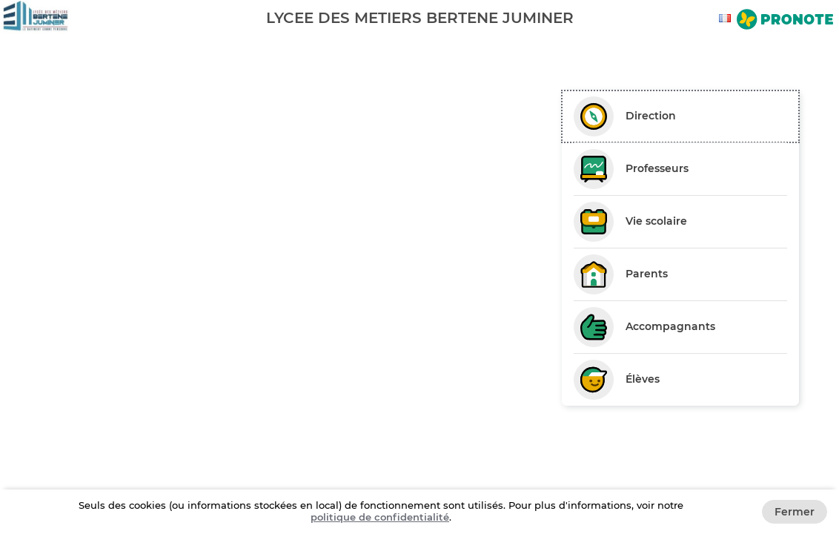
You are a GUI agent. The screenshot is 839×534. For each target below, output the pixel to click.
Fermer (795, 511)
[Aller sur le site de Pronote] (785, 21)
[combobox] (727, 18)
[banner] (419, 17)
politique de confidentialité (380, 517)
